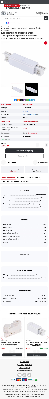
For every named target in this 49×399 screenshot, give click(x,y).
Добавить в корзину (24, 151)
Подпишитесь (12, 6)
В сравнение (43, 162)
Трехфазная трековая (31, 114)
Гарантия (5, 181)
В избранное (11, 162)
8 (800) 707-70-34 (42, 14)
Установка (15, 181)
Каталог (7, 2)
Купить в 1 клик (24, 156)
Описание (20, 177)
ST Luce (25, 111)
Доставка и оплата (33, 177)
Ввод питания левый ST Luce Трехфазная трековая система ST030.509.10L (36, 344)
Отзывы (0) (25, 181)
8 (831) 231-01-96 (41, 12)
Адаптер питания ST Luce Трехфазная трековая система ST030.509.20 (10, 344)
